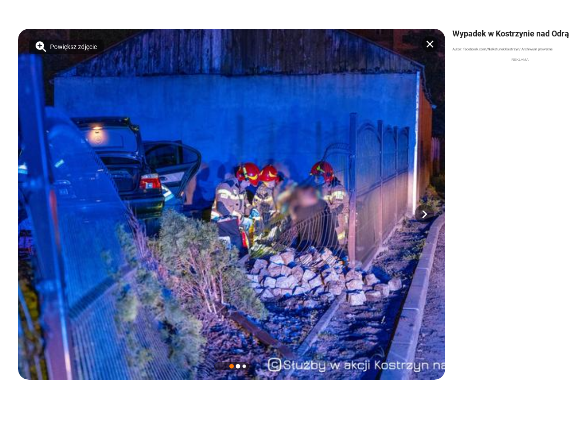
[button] (424, 214)
